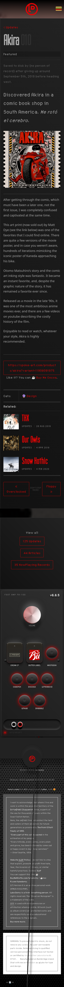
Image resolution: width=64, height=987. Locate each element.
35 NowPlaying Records (32, 565)
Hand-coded (13, 789)
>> (13, 982)
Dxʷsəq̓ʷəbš (16, 809)
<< (7, 982)
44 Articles (32, 553)
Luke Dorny (38, 770)
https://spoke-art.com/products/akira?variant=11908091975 (32, 367)
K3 (25, 789)
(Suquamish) (28, 809)
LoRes (44, 789)
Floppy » (51, 489)
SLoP (39, 870)
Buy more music (17, 921)
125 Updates (32, 541)
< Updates (10, 27)
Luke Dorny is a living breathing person (29, 892)
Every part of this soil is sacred (26, 834)
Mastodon (30, 962)
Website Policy (20, 859)
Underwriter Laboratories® (38, 955)
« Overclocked (16, 489)
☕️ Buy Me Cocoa (44, 377)
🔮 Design (29, 396)
